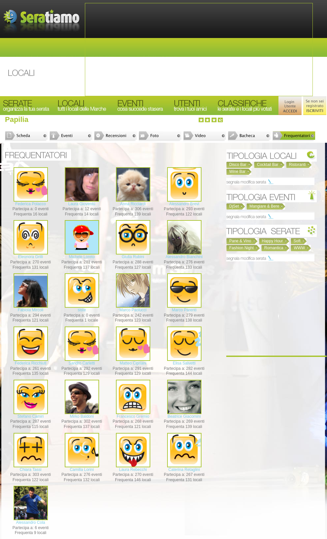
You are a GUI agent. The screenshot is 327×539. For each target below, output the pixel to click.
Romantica (273, 248)
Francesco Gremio (133, 416)
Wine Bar (237, 171)
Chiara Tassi (31, 469)
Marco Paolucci (132, 310)
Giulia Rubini (133, 256)
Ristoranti (297, 164)
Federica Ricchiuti (30, 363)
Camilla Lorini (82, 469)
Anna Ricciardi (133, 204)
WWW (299, 248)
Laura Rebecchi (133, 469)
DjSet (234, 206)
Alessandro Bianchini (183, 256)
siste (82, 310)
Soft (297, 241)
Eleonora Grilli (30, 256)
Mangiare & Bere (264, 206)
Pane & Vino (240, 241)
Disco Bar (237, 164)
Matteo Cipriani (133, 363)
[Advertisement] (198, 49)
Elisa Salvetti (184, 363)
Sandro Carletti (81, 363)
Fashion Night (241, 248)
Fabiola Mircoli (30, 310)
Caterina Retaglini (184, 469)
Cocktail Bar (267, 164)
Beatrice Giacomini (184, 416)
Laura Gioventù (81, 204)
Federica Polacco (30, 204)
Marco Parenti (184, 310)
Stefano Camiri (31, 416)
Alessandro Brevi (184, 204)
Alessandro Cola (30, 522)
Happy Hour (272, 241)
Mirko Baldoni (82, 416)
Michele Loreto (82, 256)
